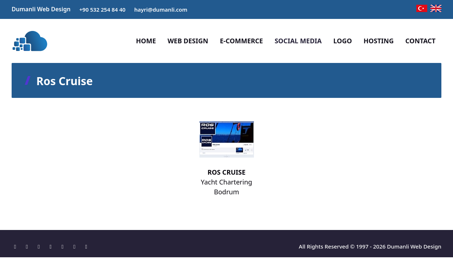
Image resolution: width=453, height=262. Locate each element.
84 (115, 9)
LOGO (342, 40)
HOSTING (379, 40)
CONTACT (420, 40)
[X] (52, 246)
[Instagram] (40, 246)
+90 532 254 (95, 9)
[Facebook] (29, 246)
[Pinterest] (76, 246)
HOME (146, 40)
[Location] (17, 246)
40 (122, 9)
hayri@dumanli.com (160, 9)
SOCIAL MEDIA (298, 40)
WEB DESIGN (187, 40)
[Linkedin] (64, 246)
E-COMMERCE (241, 40)
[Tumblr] (86, 246)
